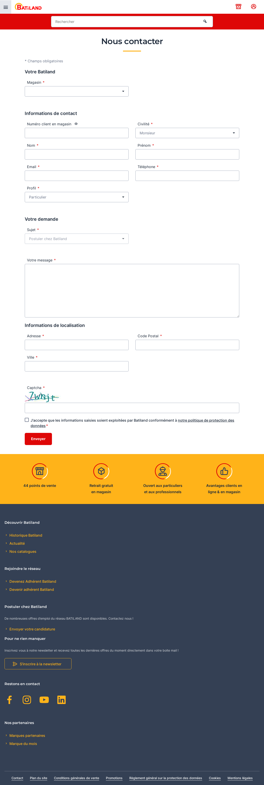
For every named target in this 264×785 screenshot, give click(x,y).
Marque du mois (23, 743)
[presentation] (5, 7)
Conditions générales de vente (76, 778)
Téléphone (148, 166)
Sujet (33, 229)
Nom (32, 145)
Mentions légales (240, 778)
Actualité (17, 543)
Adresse (35, 336)
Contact (17, 778)
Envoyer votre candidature (32, 629)
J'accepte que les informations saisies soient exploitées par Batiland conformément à (132, 423)
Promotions (114, 778)
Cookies (215, 778)
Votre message (41, 260)
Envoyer (38, 439)
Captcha (36, 387)
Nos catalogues (22, 551)
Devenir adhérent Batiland (31, 589)
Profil (33, 188)
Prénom (146, 145)
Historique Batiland (25, 535)
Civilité (145, 124)
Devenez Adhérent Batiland (32, 581)
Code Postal (150, 336)
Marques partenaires (27, 735)
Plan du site (38, 778)
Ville (32, 357)
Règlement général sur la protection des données (165, 778)
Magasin (36, 82)
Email (33, 166)
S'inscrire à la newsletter (40, 664)
